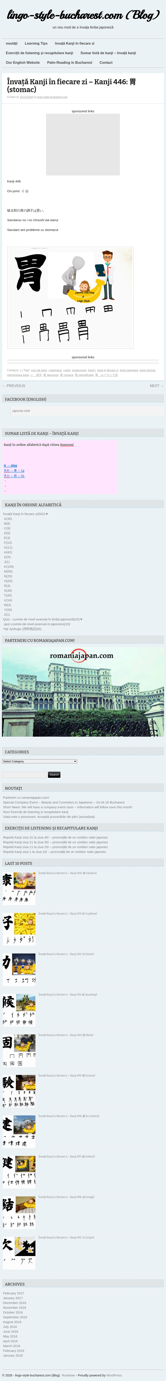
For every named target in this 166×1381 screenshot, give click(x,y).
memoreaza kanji (18, 375)
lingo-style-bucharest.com (52, 97)
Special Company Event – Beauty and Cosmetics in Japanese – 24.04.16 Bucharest (63, 802)
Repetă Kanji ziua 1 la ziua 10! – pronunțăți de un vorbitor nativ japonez (54, 852)
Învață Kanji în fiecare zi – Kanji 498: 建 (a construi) (68, 1116)
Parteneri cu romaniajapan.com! (26, 797)
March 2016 (11, 1346)
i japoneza (54, 370)
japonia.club (21, 411)
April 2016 (10, 1341)
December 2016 (14, 1303)
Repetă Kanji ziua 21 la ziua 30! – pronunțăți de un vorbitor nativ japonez (55, 842)
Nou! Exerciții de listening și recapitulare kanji (35, 812)
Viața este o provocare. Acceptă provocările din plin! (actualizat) (49, 816)
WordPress (114, 1375)
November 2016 (14, 1307)
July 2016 (10, 1327)
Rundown (68, 1375)
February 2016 (13, 1350)
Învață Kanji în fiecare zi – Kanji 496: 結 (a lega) (66, 1197)
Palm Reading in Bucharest (69, 62)
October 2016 (13, 1312)
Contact (106, 62)
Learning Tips (36, 43)
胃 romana (66, 375)
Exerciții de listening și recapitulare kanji (39, 53)
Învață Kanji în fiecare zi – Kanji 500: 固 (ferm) (65, 1035)
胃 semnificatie (84, 375)
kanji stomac (148, 370)
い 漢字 (36, 375)
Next (157, 386)
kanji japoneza (129, 370)
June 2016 (10, 1331)
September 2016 (15, 1317)
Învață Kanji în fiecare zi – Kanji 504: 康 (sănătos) (67, 873)
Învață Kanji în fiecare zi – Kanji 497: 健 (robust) (66, 1156)
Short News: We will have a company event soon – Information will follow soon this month (67, 807)
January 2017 (13, 1298)
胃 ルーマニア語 (106, 375)
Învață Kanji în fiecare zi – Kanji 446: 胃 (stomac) (71, 86)
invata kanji (79, 370)
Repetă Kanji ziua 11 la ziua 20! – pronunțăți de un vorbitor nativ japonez (55, 847)
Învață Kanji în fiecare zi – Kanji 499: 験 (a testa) (66, 1075)
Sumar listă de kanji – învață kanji (108, 53)
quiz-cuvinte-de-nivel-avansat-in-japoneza (37, 624)
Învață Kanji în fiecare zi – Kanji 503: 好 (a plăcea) (67, 913)
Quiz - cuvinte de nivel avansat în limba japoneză (41, 619)
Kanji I (92, 370)
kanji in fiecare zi (107, 370)
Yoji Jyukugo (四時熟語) (22, 629)
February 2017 (13, 1293)
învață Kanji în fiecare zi (74, 43)
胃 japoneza (50, 375)
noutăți (11, 43)
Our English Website (23, 62)
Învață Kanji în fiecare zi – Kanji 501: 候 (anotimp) (67, 994)
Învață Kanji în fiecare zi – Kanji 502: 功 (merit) (66, 954)
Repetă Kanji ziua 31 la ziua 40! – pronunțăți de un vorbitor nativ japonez (55, 837)
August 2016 (12, 1322)
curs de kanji (39, 370)
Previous (13, 386)
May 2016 (10, 1336)
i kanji (66, 370)
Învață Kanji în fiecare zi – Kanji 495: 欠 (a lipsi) (66, 1237)
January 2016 (13, 1355)
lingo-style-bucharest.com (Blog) (83, 15)
